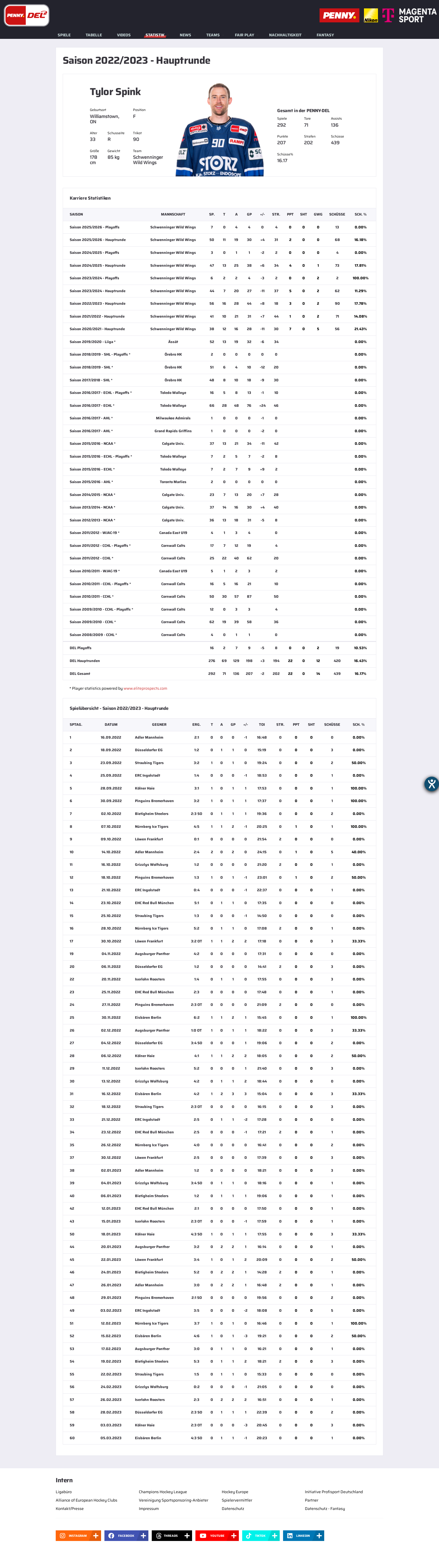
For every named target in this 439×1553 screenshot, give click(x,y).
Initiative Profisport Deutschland (334, 1492)
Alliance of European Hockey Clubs (86, 1500)
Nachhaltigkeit (285, 35)
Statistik (155, 35)
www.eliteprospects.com (145, 688)
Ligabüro (64, 1492)
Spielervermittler (237, 1500)
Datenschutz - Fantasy (325, 1508)
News (185, 35)
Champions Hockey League (163, 1492)
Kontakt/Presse (70, 1508)
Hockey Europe (235, 1492)
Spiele (64, 35)
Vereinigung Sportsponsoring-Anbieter (173, 1500)
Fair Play (244, 35)
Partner (311, 1500)
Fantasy (325, 35)
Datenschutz (233, 1508)
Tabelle (94, 35)
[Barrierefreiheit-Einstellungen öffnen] (431, 784)
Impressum (149, 1508)
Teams (213, 35)
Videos (124, 35)
